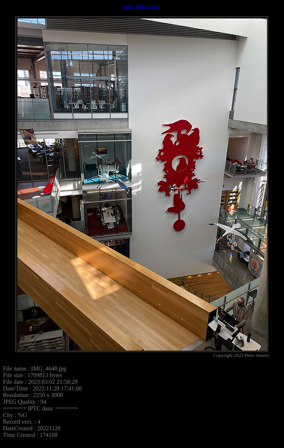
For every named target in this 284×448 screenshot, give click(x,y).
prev (129, 6)
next (155, 6)
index (142, 6)
